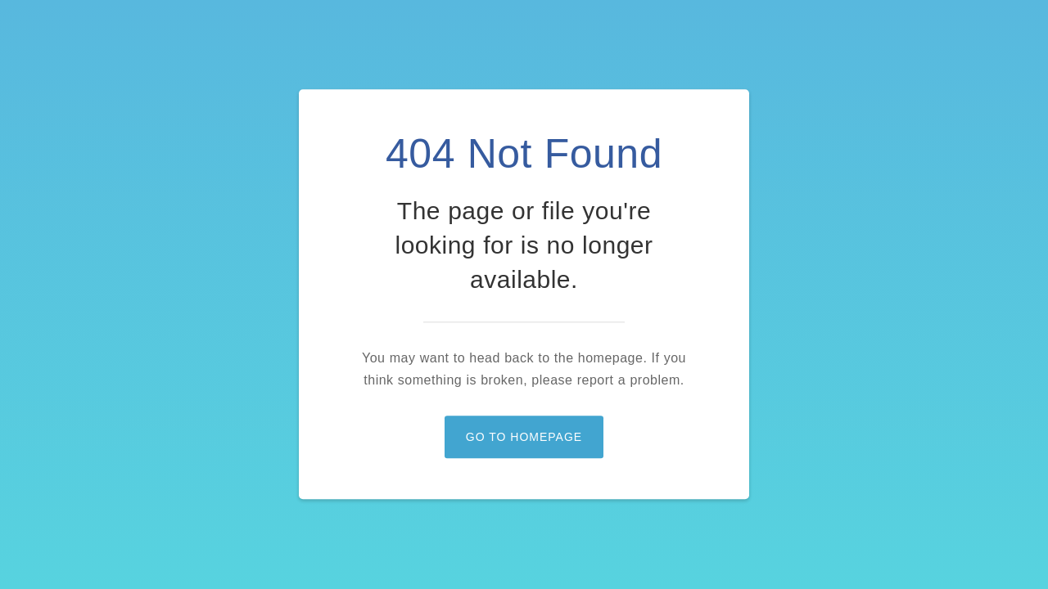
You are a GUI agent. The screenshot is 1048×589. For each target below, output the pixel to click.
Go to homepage (524, 437)
